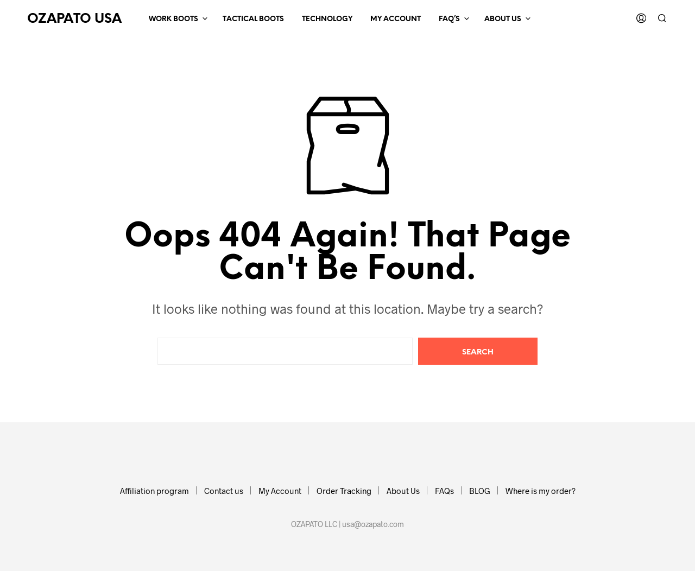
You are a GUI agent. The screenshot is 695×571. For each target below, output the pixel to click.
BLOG (479, 491)
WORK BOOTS (173, 19)
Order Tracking (344, 491)
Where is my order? (541, 491)
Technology (327, 19)
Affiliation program (154, 491)
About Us (403, 491)
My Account (279, 491)
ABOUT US (502, 19)
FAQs (444, 491)
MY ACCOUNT (395, 19)
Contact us (223, 491)
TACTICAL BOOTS (253, 19)
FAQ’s (449, 19)
